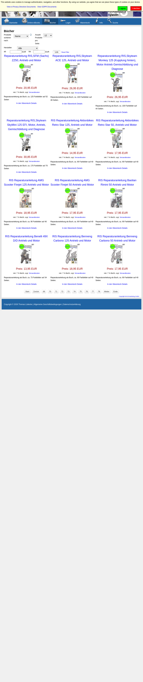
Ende (115, 291)
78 (99, 291)
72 (62, 291)
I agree (122, 8)
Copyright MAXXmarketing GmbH (129, 296)
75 (81, 291)
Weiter (106, 291)
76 (87, 291)
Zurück (36, 291)
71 (56, 291)
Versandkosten (34, 92)
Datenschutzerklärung (72, 304)
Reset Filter (65, 52)
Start (27, 291)
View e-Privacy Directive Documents (21, 7)
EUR (24, 52)
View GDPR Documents (46, 7)
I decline (136, 8)
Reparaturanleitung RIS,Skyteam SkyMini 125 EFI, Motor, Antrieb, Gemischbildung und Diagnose (26, 125)
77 (93, 291)
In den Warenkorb (23, 103)
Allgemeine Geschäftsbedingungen (48, 304)
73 (68, 291)
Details (34, 103)
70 (50, 291)
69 (44, 291)
